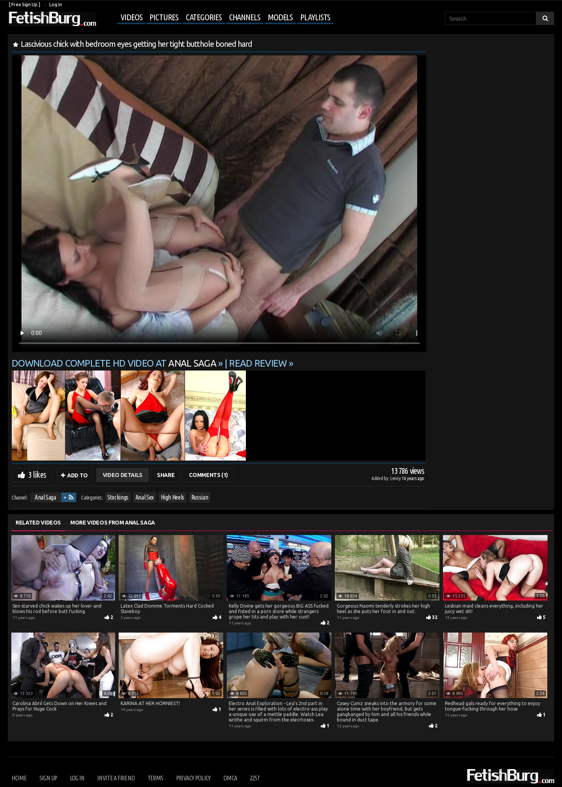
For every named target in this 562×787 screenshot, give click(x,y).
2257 (255, 778)
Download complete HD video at (115, 363)
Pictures (163, 17)
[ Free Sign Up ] (24, 4)
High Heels (173, 497)
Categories (204, 17)
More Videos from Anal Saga (112, 522)
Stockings (117, 497)
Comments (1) (208, 475)
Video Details (122, 475)
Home (19, 778)
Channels (244, 17)
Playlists (315, 17)
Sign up (48, 778)
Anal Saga (45, 497)
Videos (131, 17)
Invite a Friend (116, 778)
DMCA (230, 778)
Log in (55, 4)
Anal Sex (144, 497)
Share (165, 475)
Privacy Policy (193, 778)
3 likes (37, 474)
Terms (156, 778)
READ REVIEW (257, 363)
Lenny (396, 478)
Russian (199, 497)
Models (280, 17)
